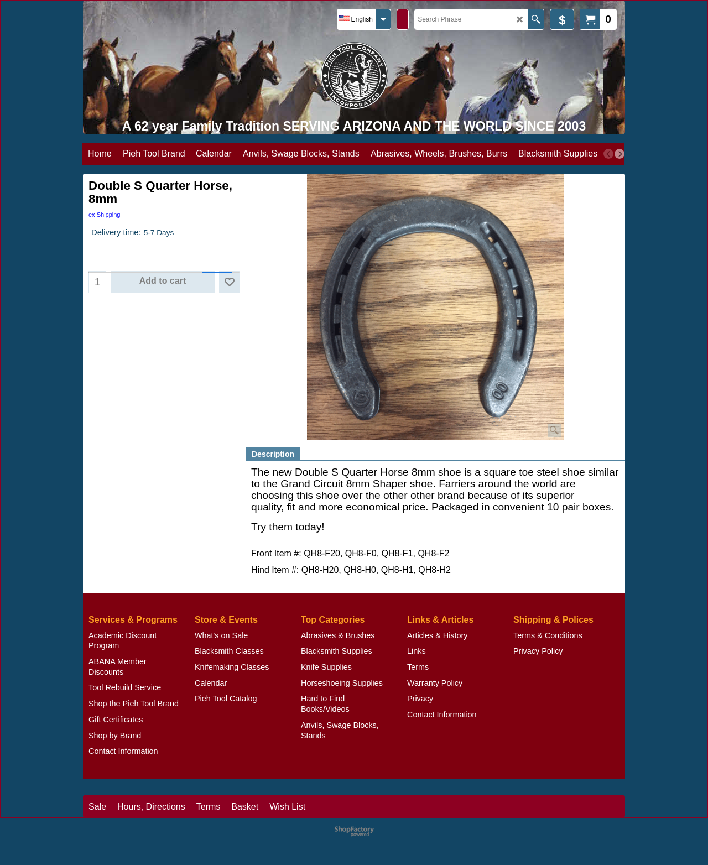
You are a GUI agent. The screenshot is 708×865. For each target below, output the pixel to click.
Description (273, 454)
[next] (619, 154)
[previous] (608, 154)
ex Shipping (104, 214)
